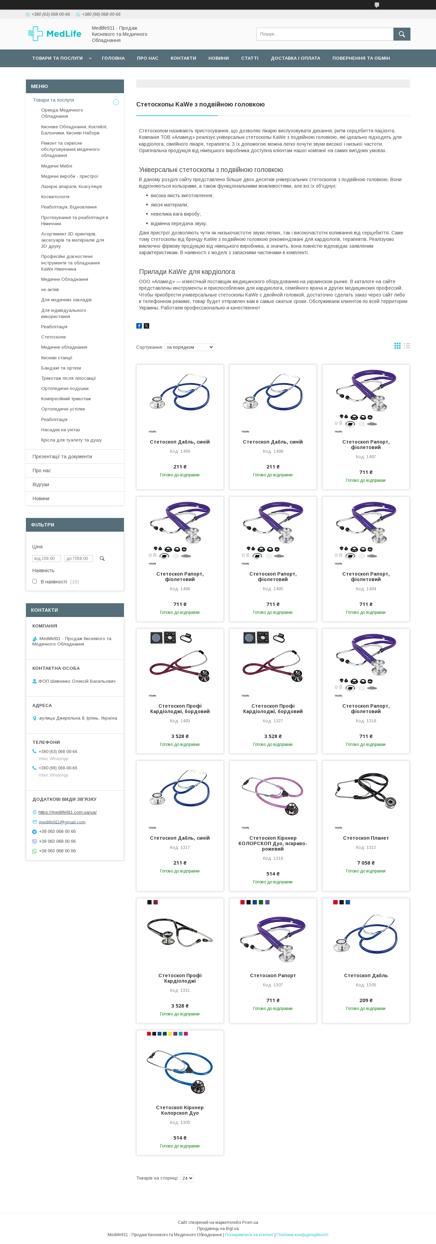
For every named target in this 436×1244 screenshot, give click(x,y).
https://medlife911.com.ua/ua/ (67, 812)
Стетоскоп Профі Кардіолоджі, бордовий (180, 708)
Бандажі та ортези (61, 368)
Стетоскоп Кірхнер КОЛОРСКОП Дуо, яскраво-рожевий (272, 843)
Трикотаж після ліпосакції (68, 378)
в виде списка (407, 347)
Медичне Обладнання (64, 279)
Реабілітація (54, 326)
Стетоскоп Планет (366, 838)
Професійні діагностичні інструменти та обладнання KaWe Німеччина (70, 262)
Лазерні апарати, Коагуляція (71, 186)
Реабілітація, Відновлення (69, 206)
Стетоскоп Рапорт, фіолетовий (366, 444)
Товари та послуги (57, 58)
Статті (250, 58)
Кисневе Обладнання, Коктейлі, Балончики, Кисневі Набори (74, 129)
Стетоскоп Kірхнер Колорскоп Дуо (180, 1110)
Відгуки (41, 484)
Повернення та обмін (361, 58)
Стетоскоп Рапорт (273, 975)
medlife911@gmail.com (62, 821)
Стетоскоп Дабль (366, 975)
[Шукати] (401, 34)
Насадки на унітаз (60, 429)
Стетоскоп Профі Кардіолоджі (180, 978)
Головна (113, 58)
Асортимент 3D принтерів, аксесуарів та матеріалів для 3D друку (72, 240)
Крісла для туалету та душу (71, 440)
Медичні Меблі (56, 166)
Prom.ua (250, 1222)
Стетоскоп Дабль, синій (180, 442)
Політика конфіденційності (302, 1234)
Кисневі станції (57, 357)
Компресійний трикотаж (66, 398)
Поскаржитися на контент (249, 1234)
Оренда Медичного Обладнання (62, 113)
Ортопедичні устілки (63, 408)
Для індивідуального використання (63, 313)
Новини (218, 58)
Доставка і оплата (295, 58)
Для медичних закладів (66, 299)
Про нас (147, 58)
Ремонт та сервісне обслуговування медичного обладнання (70, 149)
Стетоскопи (53, 336)
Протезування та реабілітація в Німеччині (74, 220)
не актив (50, 289)
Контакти (183, 58)
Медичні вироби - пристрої (69, 176)
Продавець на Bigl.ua (218, 1228)
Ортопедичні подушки (65, 388)
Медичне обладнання (64, 347)
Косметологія (55, 196)
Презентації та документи (62, 456)
